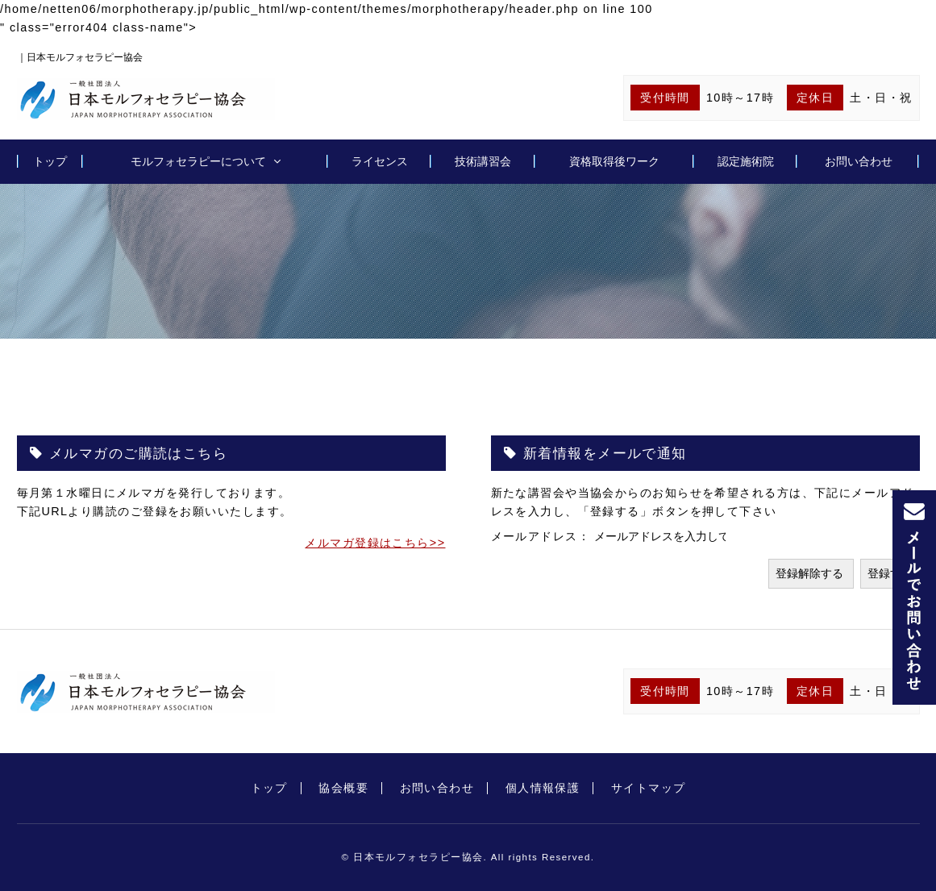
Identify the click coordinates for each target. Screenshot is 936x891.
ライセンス (380, 161)
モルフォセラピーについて (198, 161)
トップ (50, 161)
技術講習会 (483, 161)
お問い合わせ (858, 161)
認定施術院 (746, 161)
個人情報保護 (542, 787)
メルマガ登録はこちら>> (375, 542)
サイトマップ (648, 787)
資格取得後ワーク (614, 161)
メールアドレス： (543, 536)
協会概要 (343, 787)
